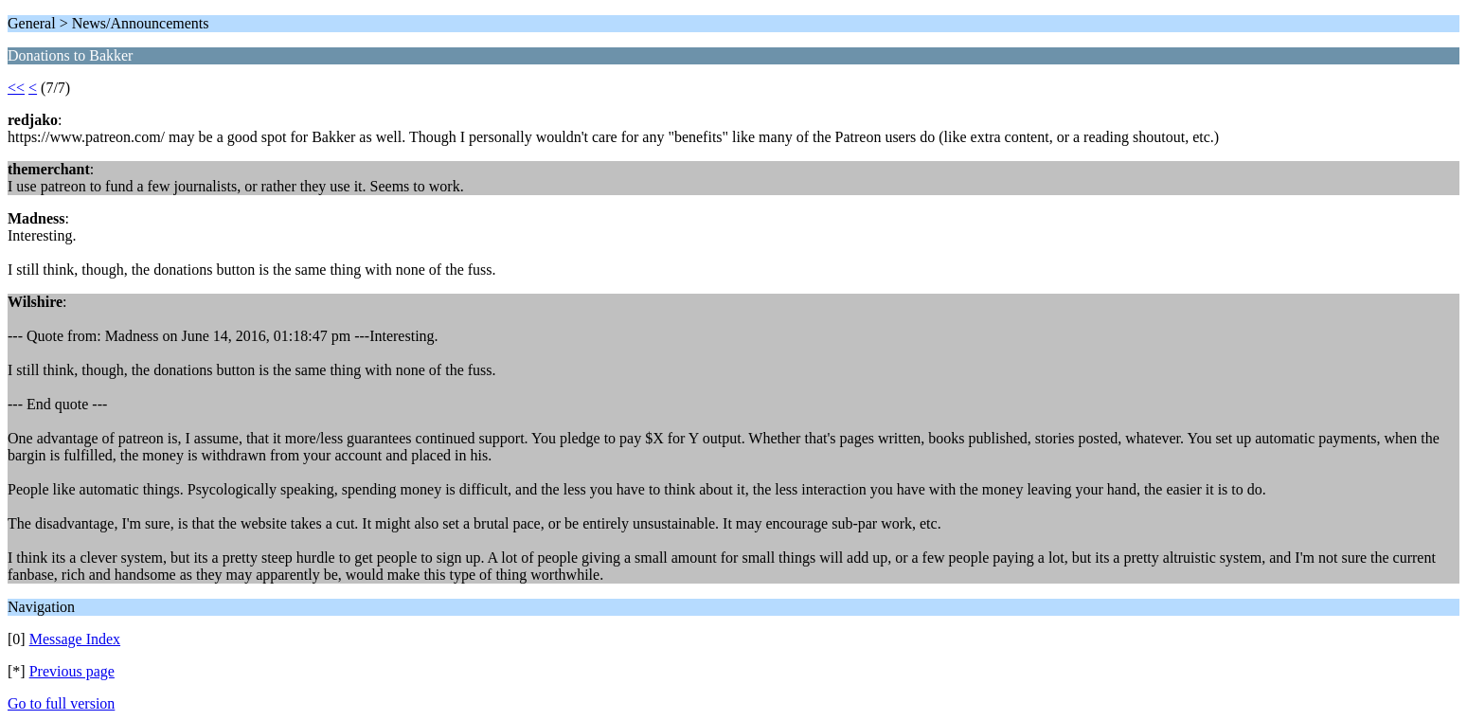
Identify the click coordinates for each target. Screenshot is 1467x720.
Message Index (74, 639)
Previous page (72, 671)
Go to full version (61, 703)
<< (16, 88)
